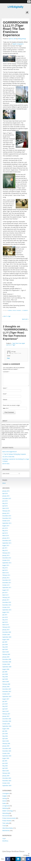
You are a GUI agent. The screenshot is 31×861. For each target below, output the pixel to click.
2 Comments (25, 310)
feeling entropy (22, 38)
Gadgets (4, 796)
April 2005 (5, 768)
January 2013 (5, 555)
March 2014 (5, 535)
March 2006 (5, 741)
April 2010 (5, 622)
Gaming (4, 798)
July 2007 (4, 701)
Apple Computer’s (18, 44)
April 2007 (5, 709)
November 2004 (6, 780)
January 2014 (5, 538)
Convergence (5, 793)
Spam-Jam (25, 319)
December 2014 (6, 516)
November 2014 (6, 518)
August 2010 (5, 612)
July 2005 (4, 761)
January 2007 (5, 716)
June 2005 (5, 763)
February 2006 (6, 743)
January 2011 (5, 600)
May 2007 (5, 706)
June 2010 (5, 617)
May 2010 (5, 619)
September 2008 (6, 666)
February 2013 (6, 553)
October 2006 (6, 723)
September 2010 (6, 610)
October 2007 (6, 694)
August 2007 (5, 699)
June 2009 (5, 644)
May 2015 (5, 503)
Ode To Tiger (7, 316)
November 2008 (6, 662)
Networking (5, 813)
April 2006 (5, 738)
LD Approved (5, 806)
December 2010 (6, 602)
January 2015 (5, 513)
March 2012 (5, 572)
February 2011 (6, 597)
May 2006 (5, 736)
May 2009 (5, 647)
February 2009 (6, 654)
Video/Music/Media (7, 828)
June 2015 (5, 501)
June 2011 (5, 592)
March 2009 (5, 652)
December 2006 (6, 718)
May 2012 (5, 568)
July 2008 (4, 671)
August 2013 (5, 545)
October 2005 (6, 753)
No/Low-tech (6, 815)
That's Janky (5, 823)
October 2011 (6, 585)
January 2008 (5, 686)
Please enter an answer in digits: (11, 405)
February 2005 (6, 773)
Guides (4, 803)
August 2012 (5, 565)
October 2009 (6, 634)
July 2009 (4, 642)
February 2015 (6, 511)
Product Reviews (16, 310)
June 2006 (5, 733)
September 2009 (6, 637)
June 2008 (5, 674)
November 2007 (6, 691)
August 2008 (5, 669)
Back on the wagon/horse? (9, 451)
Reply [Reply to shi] (8, 358)
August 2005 (5, 758)
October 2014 (6, 520)
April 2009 (5, 649)
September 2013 (6, 543)
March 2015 (5, 508)
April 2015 (5, 506)
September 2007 (6, 696)
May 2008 (5, 676)
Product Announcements (9, 818)
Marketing (5, 808)
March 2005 (5, 770)
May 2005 (5, 766)
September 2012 (6, 563)
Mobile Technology (7, 811)
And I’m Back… (6, 463)
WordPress (5, 841)
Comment (6, 371)
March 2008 (5, 681)
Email (5, 394)
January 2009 (5, 657)
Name (5, 388)
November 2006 (6, 721)
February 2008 (6, 684)
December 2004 (6, 778)
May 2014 (5, 530)
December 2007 (6, 689)
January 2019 (5, 491)
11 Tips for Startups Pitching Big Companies (14, 454)
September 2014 (6, 523)
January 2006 (5, 746)
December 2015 (6, 498)
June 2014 (5, 528)
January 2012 (5, 577)
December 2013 (6, 540)
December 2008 (6, 659)
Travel (4, 825)
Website (5, 399)
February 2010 (6, 627)
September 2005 (6, 756)
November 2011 (6, 582)
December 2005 (6, 748)
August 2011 (5, 590)
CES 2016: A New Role (8, 456)
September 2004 (6, 785)
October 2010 (6, 607)
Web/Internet (5, 830)
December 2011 (6, 580)
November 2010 (6, 605)
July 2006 (4, 731)
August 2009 (5, 639)
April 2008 (5, 679)
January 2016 (5, 496)
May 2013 (5, 550)
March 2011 (5, 595)
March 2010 (5, 624)
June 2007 (5, 704)
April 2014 (5, 533)
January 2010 (5, 629)
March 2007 (5, 711)
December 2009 (6, 632)
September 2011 (6, 587)
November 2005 (6, 751)
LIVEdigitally (15, 6)
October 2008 (6, 664)
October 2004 (6, 783)
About (4, 483)
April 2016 (5, 493)
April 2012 (5, 570)
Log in (4, 838)
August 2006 (5, 728)
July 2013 (4, 548)
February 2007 (6, 714)
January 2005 (5, 775)
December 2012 (6, 558)
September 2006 (6, 726)
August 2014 (5, 525)
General (10, 310)
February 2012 (6, 575)
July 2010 (4, 614)
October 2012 (6, 560)
